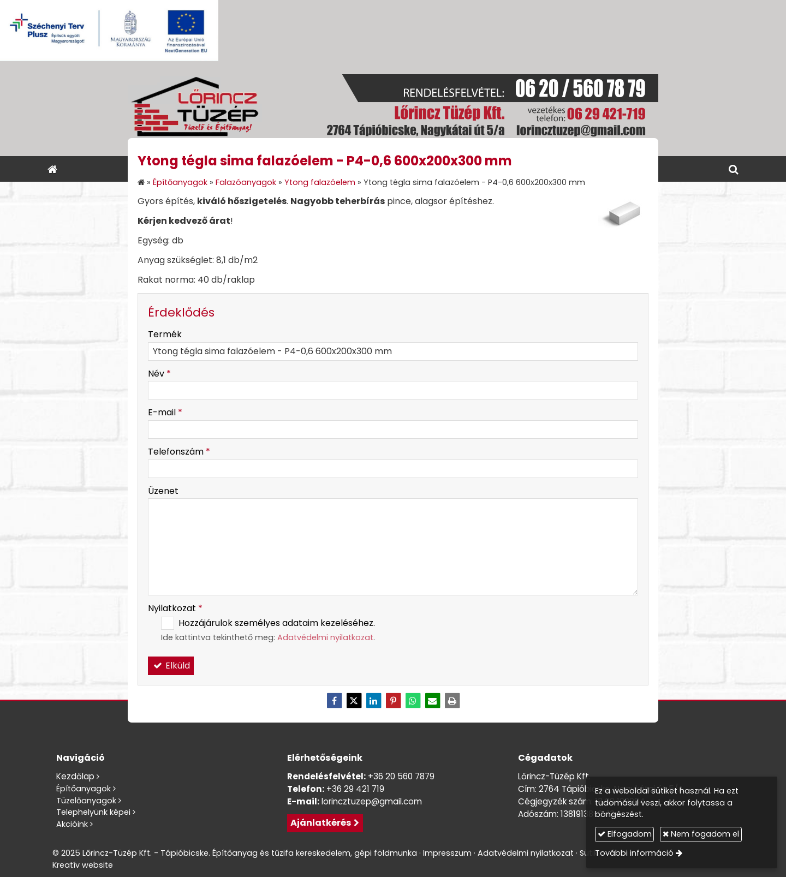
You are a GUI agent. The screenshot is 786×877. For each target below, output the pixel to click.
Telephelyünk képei (93, 812)
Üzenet (163, 491)
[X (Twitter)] (353, 700)
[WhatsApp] (412, 700)
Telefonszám (179, 451)
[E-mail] (432, 700)
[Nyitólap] (393, 108)
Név (159, 373)
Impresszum (447, 853)
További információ (634, 853)
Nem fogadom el (701, 833)
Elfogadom (625, 833)
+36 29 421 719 (355, 789)
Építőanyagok (83, 788)
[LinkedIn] (373, 700)
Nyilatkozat (175, 608)
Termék (165, 334)
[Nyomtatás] (452, 700)
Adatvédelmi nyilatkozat (325, 637)
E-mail (165, 412)
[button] (733, 169)
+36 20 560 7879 (401, 776)
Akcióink (72, 824)
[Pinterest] (393, 700)
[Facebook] (334, 700)
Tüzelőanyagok (86, 800)
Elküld (171, 665)
